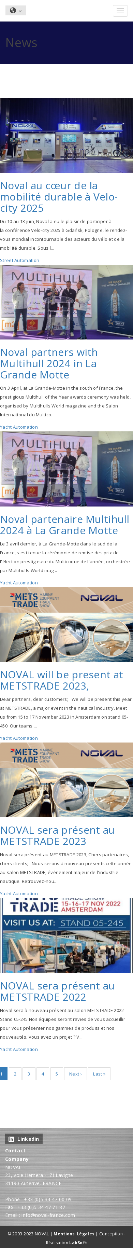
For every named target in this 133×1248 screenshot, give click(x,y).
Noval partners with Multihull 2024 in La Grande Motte (49, 363)
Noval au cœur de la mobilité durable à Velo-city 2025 (59, 196)
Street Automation (19, 260)
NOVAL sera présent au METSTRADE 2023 (57, 835)
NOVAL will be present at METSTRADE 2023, (61, 680)
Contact (15, 1150)
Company (17, 1159)
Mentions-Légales (74, 1234)
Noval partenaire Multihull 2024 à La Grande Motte (65, 524)
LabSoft (78, 1243)
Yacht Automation (19, 427)
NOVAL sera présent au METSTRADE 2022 (57, 991)
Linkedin (24, 1139)
